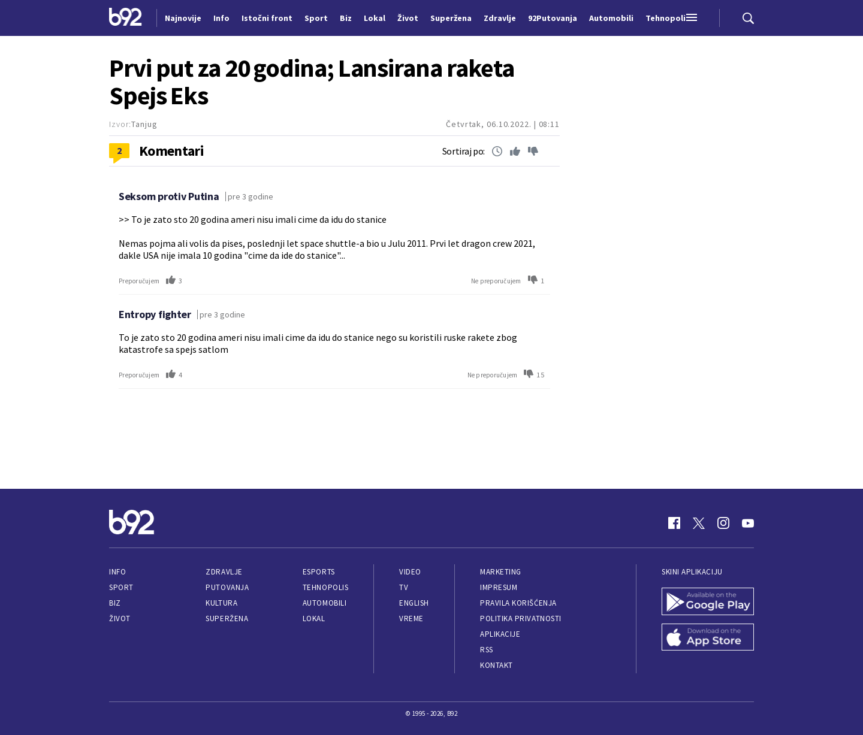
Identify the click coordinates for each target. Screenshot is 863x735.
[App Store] (708, 639)
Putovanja (227, 587)
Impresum (498, 587)
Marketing (500, 572)
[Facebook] (674, 523)
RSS (486, 650)
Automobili (324, 603)
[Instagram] (723, 523)
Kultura (221, 603)
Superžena (227, 618)
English (414, 603)
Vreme (411, 618)
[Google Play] (708, 603)
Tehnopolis (325, 587)
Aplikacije (500, 634)
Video (410, 572)
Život (120, 618)
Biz (115, 603)
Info (117, 572)
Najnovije (183, 18)
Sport (121, 587)
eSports (319, 572)
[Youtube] (748, 523)
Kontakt (496, 665)
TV (403, 587)
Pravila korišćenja (518, 603)
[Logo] (125, 18)
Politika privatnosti (521, 618)
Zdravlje (224, 572)
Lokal (314, 618)
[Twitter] (699, 523)
